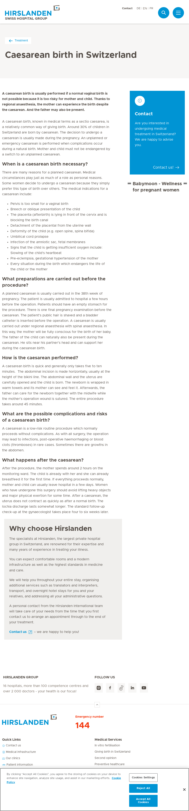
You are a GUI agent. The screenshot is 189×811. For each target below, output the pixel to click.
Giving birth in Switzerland (112, 751)
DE (138, 8)
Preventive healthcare (110, 764)
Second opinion (105, 758)
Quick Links (11, 739)
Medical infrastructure (19, 752)
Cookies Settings (143, 777)
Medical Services (108, 739)
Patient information (17, 764)
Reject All (143, 788)
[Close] (184, 789)
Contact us (11, 745)
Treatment (18, 40)
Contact (127, 8)
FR (151, 8)
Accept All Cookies (143, 801)
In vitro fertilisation (107, 745)
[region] (94, 789)
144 (82, 725)
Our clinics (11, 758)
